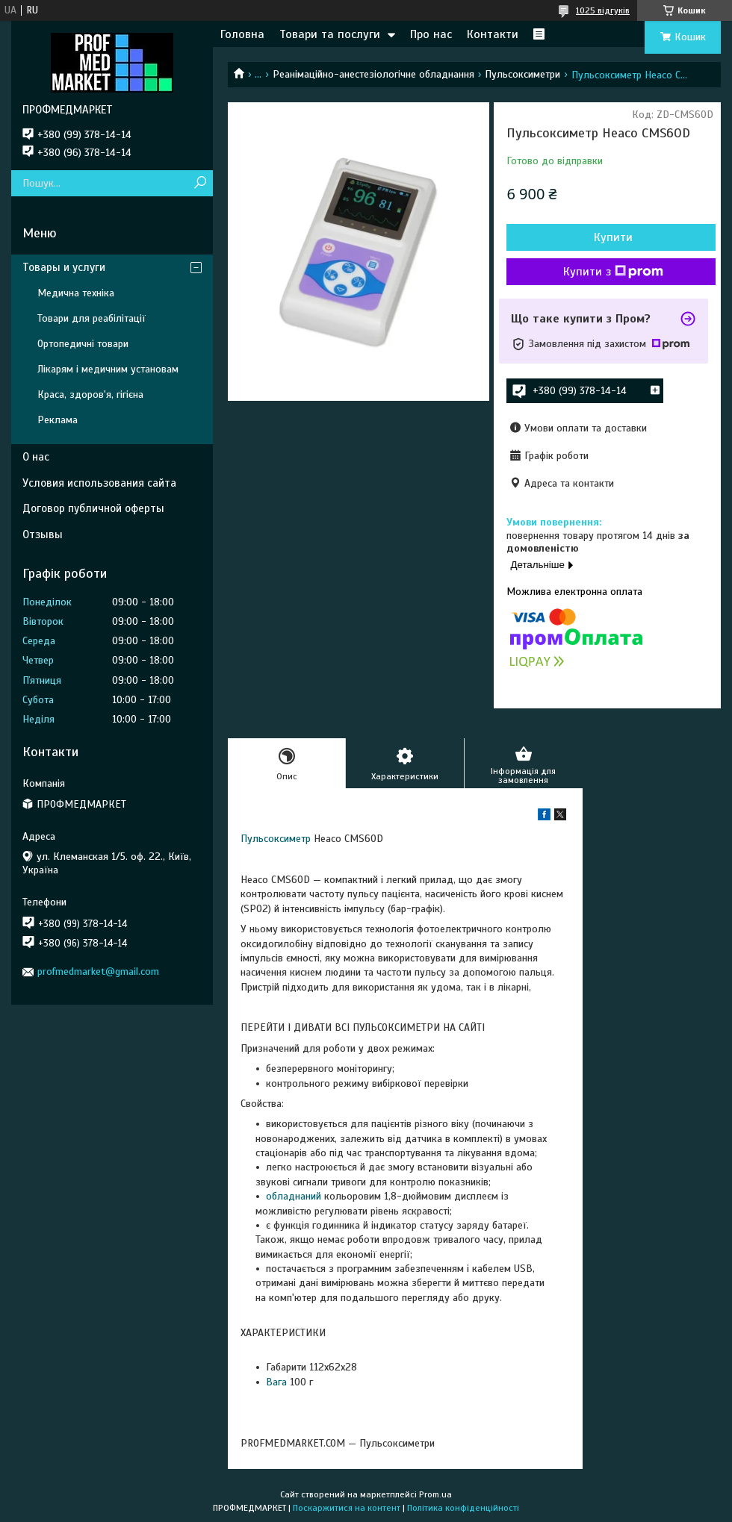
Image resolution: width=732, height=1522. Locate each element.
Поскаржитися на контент (346, 1508)
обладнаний (293, 1196)
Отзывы (42, 534)
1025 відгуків (603, 10)
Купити (613, 237)
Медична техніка (75, 293)
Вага (276, 1382)
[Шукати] (200, 183)
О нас (35, 457)
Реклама (57, 420)
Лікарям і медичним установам (108, 369)
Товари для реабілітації (91, 318)
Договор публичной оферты (93, 508)
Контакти (492, 34)
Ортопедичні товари (82, 343)
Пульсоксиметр (276, 838)
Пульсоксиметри (522, 74)
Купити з (613, 271)
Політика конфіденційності (463, 1508)
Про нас (431, 34)
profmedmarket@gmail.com (98, 971)
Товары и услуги (63, 267)
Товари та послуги (329, 34)
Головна (242, 34)
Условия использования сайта (99, 483)
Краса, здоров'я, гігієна (90, 394)
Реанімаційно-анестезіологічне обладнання (373, 74)
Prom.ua (435, 1494)
